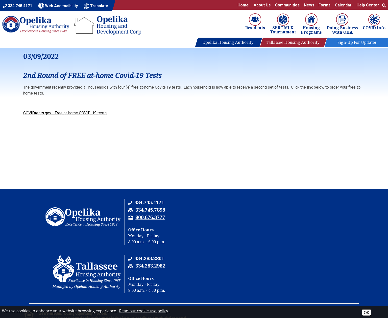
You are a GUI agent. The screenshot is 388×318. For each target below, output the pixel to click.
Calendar (343, 5)
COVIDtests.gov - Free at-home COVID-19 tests (65, 113)
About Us (262, 5)
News (309, 5)
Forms (324, 5)
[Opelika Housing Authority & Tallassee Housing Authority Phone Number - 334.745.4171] (147, 202)
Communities (287, 5)
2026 (29, 305)
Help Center (368, 5)
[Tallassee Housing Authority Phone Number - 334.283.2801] (320, 202)
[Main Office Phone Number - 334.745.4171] (17, 5)
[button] (384, 5)
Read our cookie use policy (143, 311)
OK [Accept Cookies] (366, 312)
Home (243, 5)
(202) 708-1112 (64, 283)
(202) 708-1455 (102, 283)
